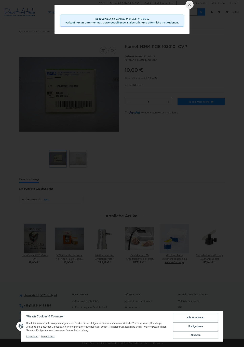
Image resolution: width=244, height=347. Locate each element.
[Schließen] (189, 5)
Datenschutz (48, 336)
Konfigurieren (195, 326)
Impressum (32, 336)
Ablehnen (195, 335)
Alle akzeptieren (195, 317)
